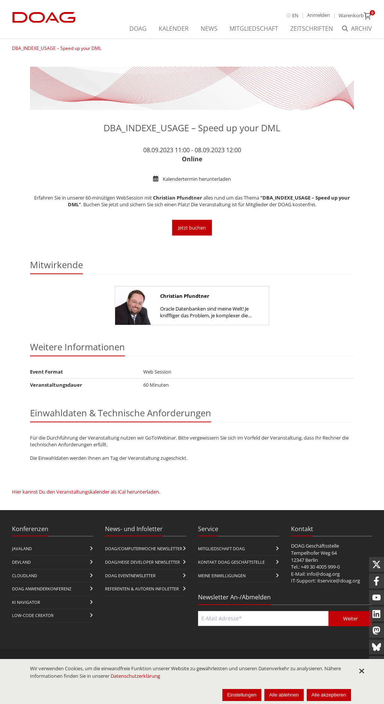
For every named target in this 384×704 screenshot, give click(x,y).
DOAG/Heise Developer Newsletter (142, 562)
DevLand (21, 562)
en (295, 15)
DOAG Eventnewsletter (130, 575)
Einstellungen (241, 695)
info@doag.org (323, 573)
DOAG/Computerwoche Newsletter (143, 548)
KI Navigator (26, 602)
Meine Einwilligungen (222, 575)
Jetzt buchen (192, 227)
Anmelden (318, 15)
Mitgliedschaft (254, 28)
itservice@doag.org (338, 580)
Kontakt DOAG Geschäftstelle (231, 562)
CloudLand (24, 575)
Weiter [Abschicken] (350, 618)
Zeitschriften (311, 28)
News (209, 28)
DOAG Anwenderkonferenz (41, 588)
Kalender (174, 28)
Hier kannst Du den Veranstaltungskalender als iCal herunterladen (85, 491)
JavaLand (22, 548)
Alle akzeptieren (329, 695)
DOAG (138, 28)
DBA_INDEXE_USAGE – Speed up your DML (56, 48)
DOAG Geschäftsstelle (315, 545)
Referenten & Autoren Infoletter (142, 588)
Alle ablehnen (284, 695)
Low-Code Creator (33, 615)
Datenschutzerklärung (135, 675)
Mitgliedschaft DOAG (221, 548)
